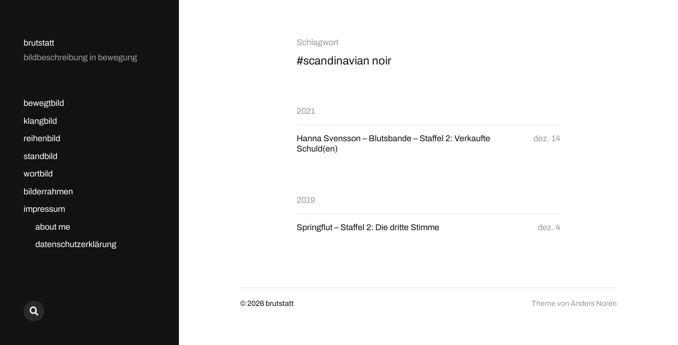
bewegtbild (44, 103)
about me (52, 227)
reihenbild (42, 138)
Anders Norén (594, 303)
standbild (40, 156)
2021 (306, 111)
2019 (306, 200)
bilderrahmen (48, 191)
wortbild (38, 173)
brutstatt (39, 43)
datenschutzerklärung (75, 244)
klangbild (40, 121)
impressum (44, 209)
